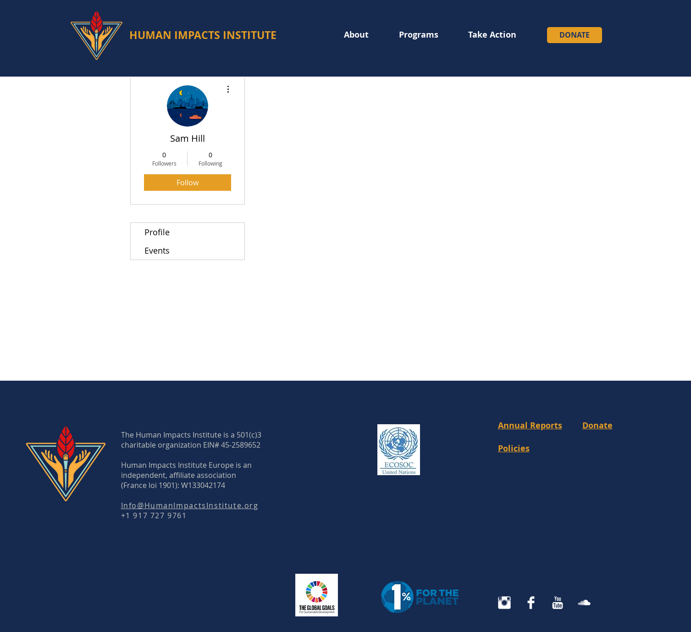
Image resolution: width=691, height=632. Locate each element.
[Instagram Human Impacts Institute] (504, 602)
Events (157, 250)
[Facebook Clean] (531, 602)
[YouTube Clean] (557, 602)
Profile (157, 232)
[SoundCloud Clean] (584, 602)
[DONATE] (574, 35)
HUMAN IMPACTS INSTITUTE (202, 35)
